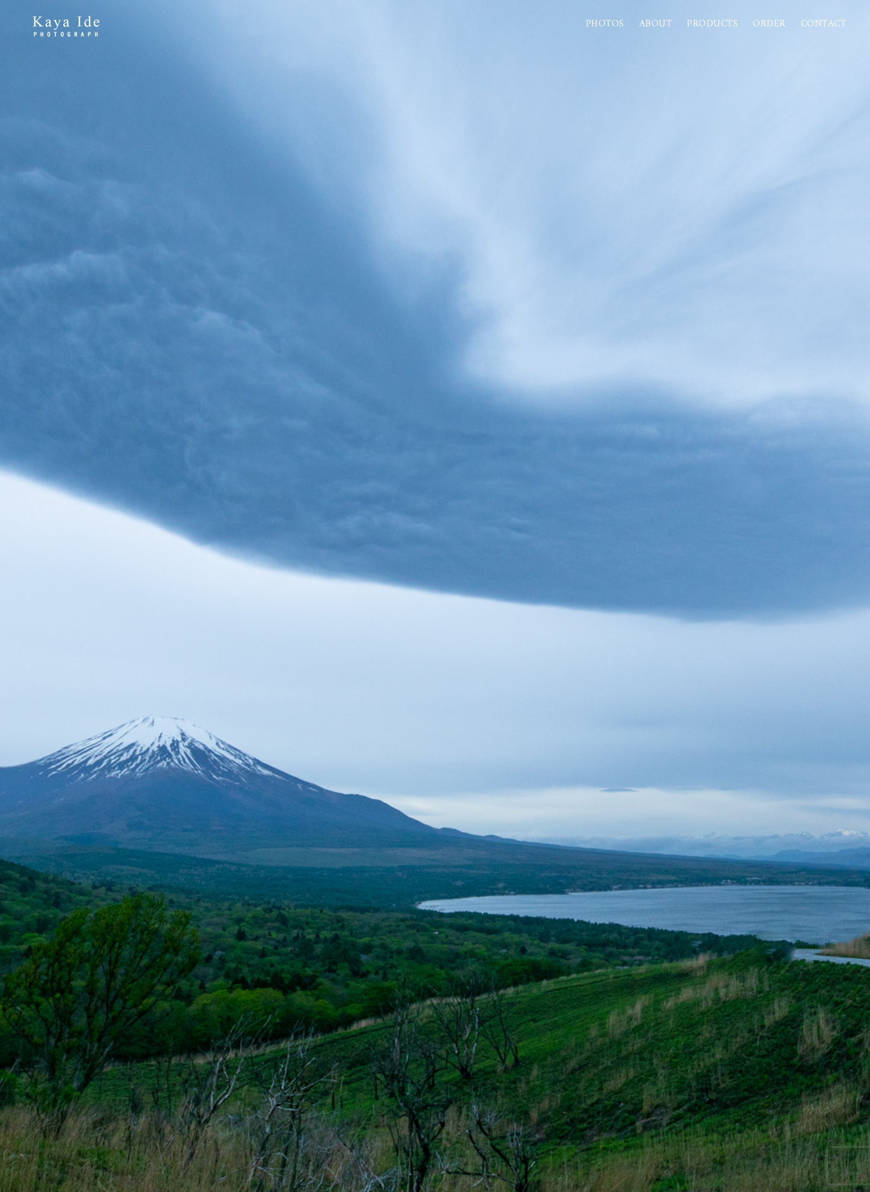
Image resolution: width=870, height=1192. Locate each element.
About (655, 24)
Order (769, 24)
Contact (824, 24)
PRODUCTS (712, 24)
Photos (605, 24)
